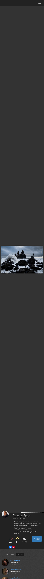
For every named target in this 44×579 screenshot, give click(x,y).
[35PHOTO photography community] (10, 3)
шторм (29, 528)
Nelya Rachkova (15, 578)
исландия (22, 528)
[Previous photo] (2, 252)
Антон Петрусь (20, 518)
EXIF (20, 554)
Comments (9, 554)
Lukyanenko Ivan (15, 569)
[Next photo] (41, 252)
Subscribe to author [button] (37, 538)
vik (16, 528)
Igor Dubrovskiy (15, 560)
